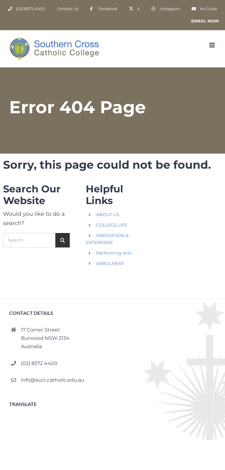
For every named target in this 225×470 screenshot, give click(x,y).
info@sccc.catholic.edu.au (52, 380)
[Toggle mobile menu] (212, 45)
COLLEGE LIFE (111, 225)
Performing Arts (114, 253)
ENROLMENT (110, 263)
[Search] (62, 240)
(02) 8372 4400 (39, 363)
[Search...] (29, 240)
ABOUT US (108, 214)
